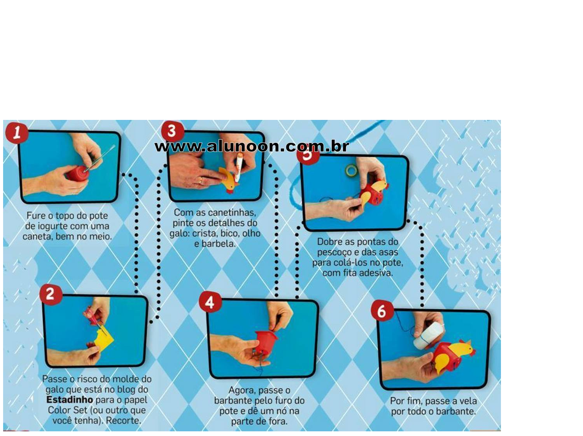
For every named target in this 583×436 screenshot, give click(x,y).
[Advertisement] (291, 65)
